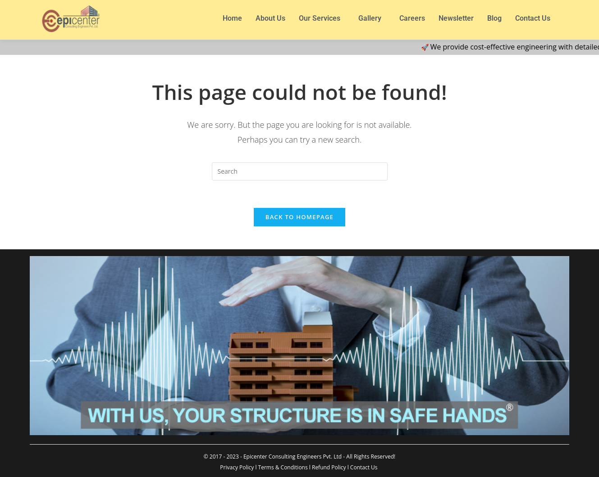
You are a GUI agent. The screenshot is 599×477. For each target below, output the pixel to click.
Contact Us (532, 18)
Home (232, 18)
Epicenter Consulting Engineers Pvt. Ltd (292, 456)
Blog (494, 18)
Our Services (319, 18)
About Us (270, 18)
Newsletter (456, 18)
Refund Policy (329, 467)
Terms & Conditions (283, 467)
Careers (412, 18)
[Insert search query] (300, 171)
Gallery (369, 18)
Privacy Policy (237, 467)
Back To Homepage (299, 217)
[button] (322, 18)
